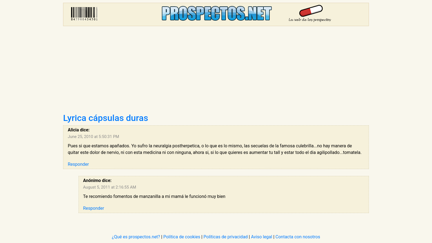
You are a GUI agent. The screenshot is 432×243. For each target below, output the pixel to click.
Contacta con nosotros (298, 236)
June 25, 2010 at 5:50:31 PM (93, 136)
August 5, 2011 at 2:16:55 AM (109, 187)
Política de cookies (181, 236)
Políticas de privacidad (226, 236)
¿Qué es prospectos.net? (136, 236)
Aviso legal (261, 236)
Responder (78, 164)
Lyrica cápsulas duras (105, 118)
